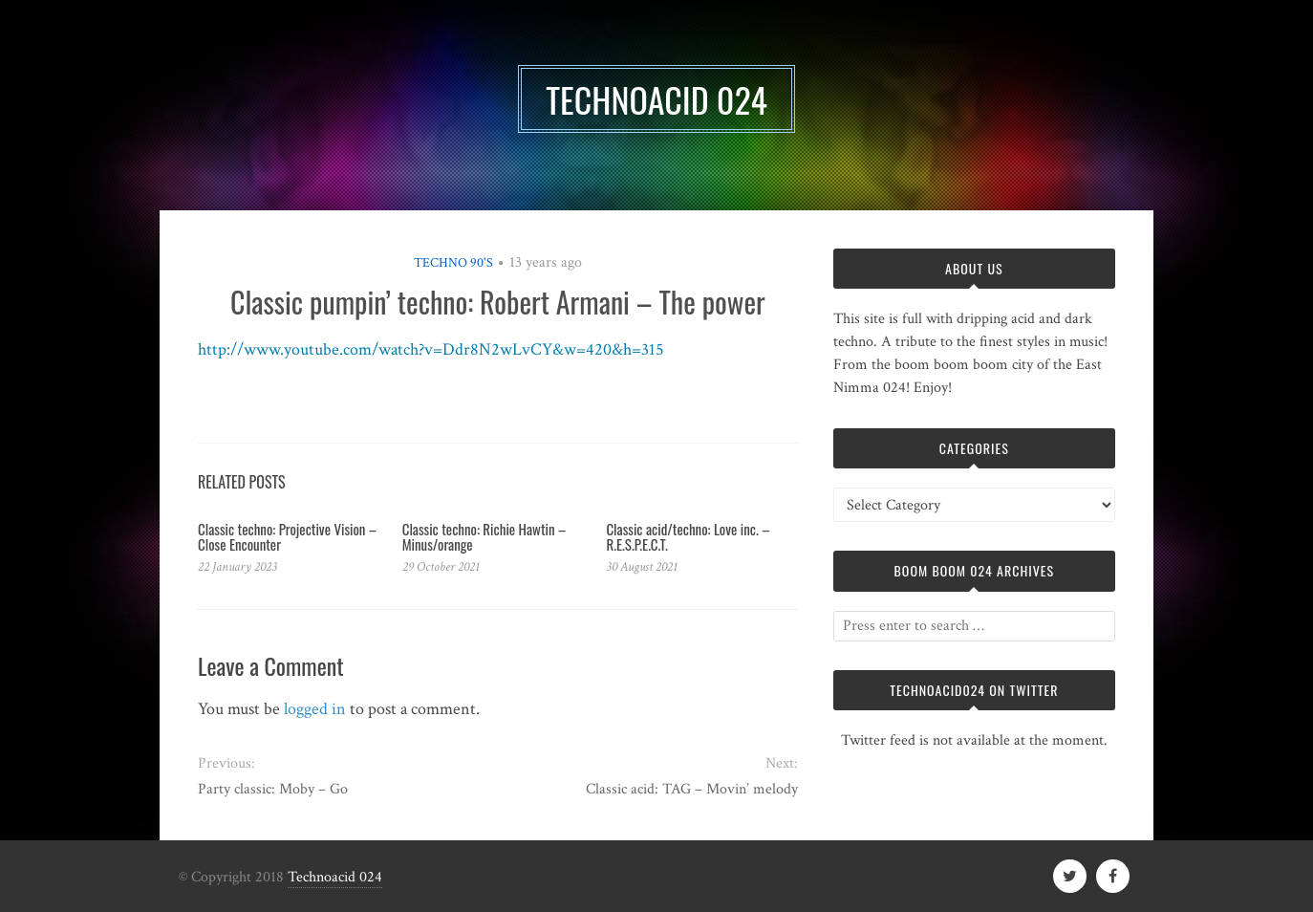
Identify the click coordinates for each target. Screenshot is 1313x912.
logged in (315, 709)
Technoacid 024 (335, 877)
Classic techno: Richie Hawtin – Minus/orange (484, 536)
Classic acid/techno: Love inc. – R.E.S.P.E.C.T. (687, 536)
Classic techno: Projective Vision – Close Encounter (287, 536)
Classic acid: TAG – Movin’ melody (692, 789)
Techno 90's (453, 262)
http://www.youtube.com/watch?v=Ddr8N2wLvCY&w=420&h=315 (431, 349)
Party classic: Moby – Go (273, 789)
